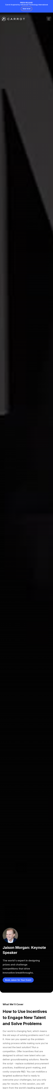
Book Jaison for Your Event (18, 980)
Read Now (26, 9)
